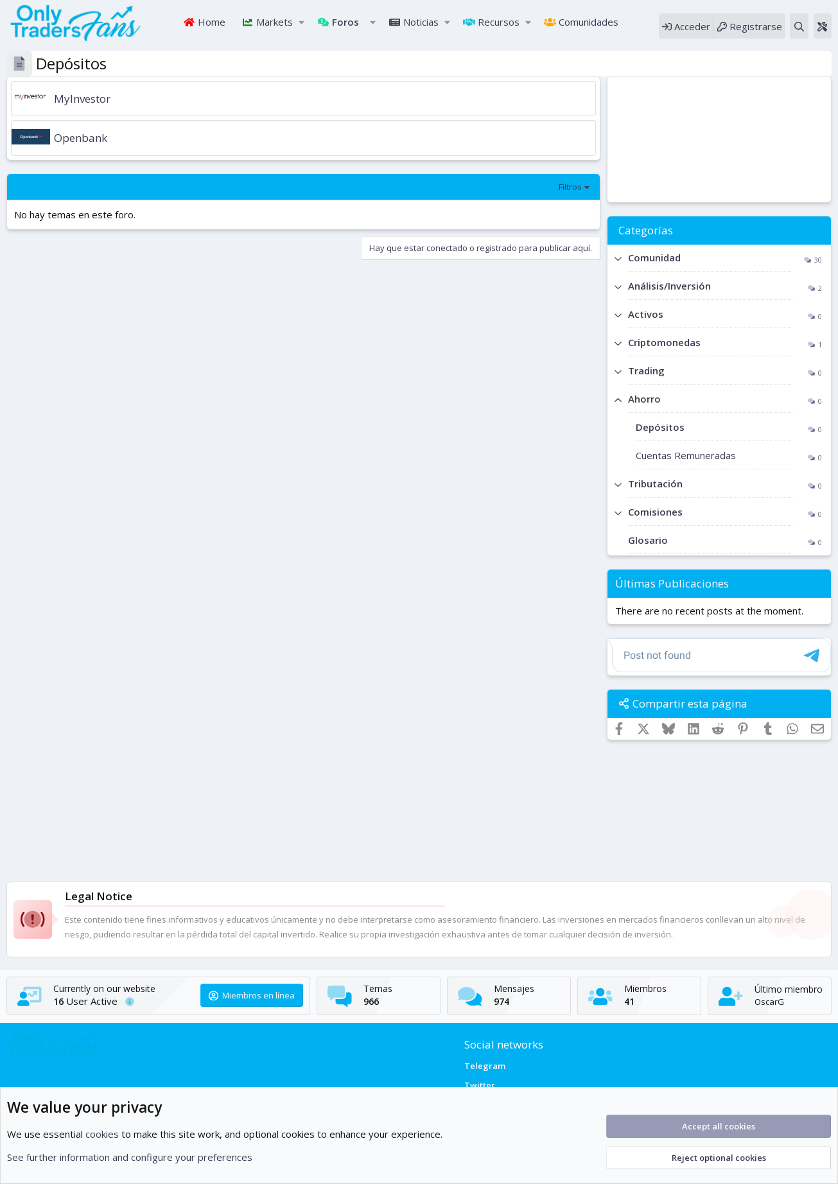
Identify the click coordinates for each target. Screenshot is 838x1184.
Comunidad (654, 259)
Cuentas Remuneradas (686, 457)
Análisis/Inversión (669, 287)
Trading (646, 372)
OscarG (769, 1001)
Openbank (80, 139)
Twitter (479, 1085)
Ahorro (644, 400)
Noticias (420, 22)
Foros (344, 22)
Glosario (648, 541)
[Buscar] (799, 26)
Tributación (655, 485)
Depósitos (660, 428)
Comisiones (655, 513)
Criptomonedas (664, 344)
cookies (102, 1133)
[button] (301, 22)
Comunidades (587, 22)
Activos (645, 315)
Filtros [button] (570, 189)
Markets (273, 22)
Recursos (497, 22)
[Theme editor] (823, 26)
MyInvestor (82, 99)
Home (210, 22)
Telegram (484, 1066)
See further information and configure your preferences (129, 1157)
